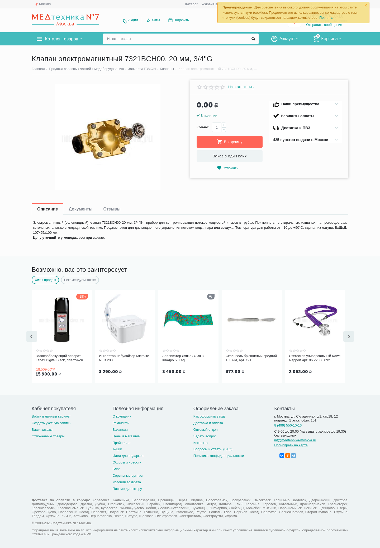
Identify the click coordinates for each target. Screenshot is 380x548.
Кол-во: (203, 127)
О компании (121, 416)
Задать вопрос (205, 436)
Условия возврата (215, 4)
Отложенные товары (48, 436)
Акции (133, 20)
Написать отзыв (241, 87)
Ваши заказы (42, 429)
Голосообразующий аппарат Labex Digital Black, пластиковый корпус (61, 358)
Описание (47, 209)
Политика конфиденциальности (218, 455)
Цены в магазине (126, 436)
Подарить (181, 20)
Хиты (155, 20)
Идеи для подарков (127, 455)
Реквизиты (120, 422)
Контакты (200, 442)
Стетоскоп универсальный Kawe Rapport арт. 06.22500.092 (315, 358)
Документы (80, 209)
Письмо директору (127, 488)
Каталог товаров (63, 39)
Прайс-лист (121, 442)
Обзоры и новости (126, 462)
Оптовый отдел (205, 429)
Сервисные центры (127, 475)
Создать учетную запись (51, 422)
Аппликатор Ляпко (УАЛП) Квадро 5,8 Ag (183, 358)
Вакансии (119, 429)
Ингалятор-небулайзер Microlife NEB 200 (124, 358)
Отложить (227, 168)
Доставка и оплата (208, 422)
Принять (326, 18)
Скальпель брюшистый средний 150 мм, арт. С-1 (251, 358)
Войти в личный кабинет (51, 416)
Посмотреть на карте (291, 445)
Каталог (191, 4)
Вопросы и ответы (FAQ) (212, 449)
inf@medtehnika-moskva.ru (295, 440)
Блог (116, 468)
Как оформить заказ (209, 416)
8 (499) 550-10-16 (288, 425)
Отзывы (111, 209)
